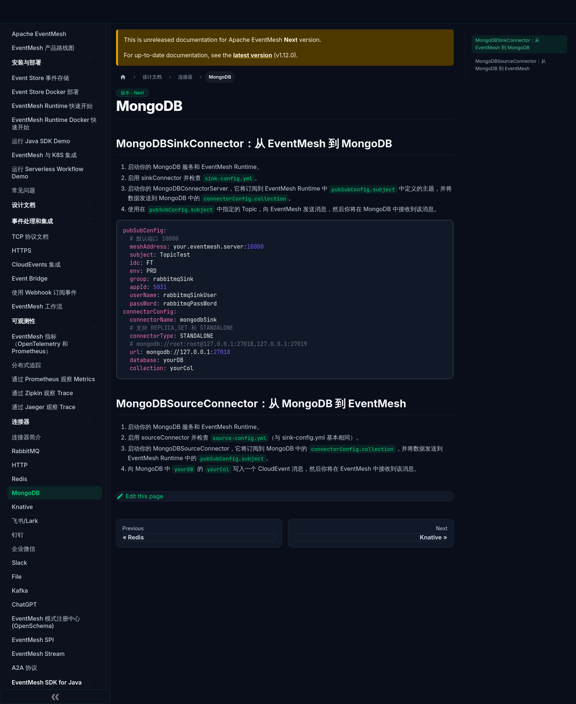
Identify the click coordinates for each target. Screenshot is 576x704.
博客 (306, 11)
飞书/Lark (25, 520)
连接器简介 (26, 437)
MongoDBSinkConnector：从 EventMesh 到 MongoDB (507, 43)
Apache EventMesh (39, 33)
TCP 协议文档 (30, 236)
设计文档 (23, 205)
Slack (19, 562)
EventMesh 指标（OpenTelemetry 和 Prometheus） (40, 344)
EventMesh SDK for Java (47, 682)
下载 (284, 11)
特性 (169, 11)
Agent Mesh (223, 11)
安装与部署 (26, 62)
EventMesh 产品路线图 (43, 47)
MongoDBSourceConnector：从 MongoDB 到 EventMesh (510, 64)
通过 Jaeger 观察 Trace (43, 407)
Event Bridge (29, 278)
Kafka (20, 590)
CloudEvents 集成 (36, 264)
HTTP (20, 465)
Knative (22, 506)
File (17, 576)
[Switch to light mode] (465, 12)
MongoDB (26, 493)
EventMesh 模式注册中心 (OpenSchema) (46, 622)
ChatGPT (24, 604)
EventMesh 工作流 (37, 306)
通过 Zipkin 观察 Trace (42, 393)
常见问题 (23, 190)
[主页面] (123, 77)
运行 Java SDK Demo (41, 141)
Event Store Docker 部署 (45, 91)
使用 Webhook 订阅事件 (44, 292)
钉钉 (18, 534)
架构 (191, 11)
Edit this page (139, 496)
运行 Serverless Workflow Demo (47, 172)
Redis (19, 479)
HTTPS (21, 250)
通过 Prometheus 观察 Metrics (53, 379)
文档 (328, 11)
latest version (252, 55)
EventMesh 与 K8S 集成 (44, 155)
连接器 (20, 421)
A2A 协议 (24, 667)
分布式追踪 (26, 365)
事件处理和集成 (32, 221)
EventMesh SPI (33, 639)
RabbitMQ (26, 451)
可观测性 (23, 321)
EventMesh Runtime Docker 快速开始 (54, 123)
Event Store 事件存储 (40, 78)
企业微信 (23, 548)
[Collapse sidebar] (55, 696)
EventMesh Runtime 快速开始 (52, 105)
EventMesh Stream (38, 653)
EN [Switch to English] (449, 11)
